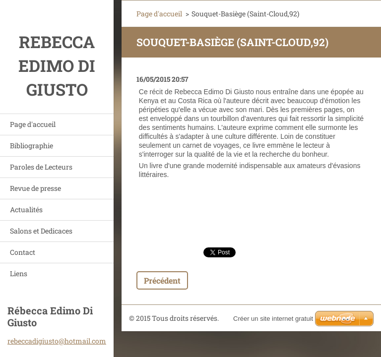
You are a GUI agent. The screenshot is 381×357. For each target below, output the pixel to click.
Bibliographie (31, 145)
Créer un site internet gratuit (273, 318)
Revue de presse (35, 188)
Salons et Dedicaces (41, 231)
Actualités (26, 209)
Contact (22, 252)
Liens (18, 273)
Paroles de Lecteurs (41, 167)
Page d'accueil (33, 124)
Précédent (162, 280)
